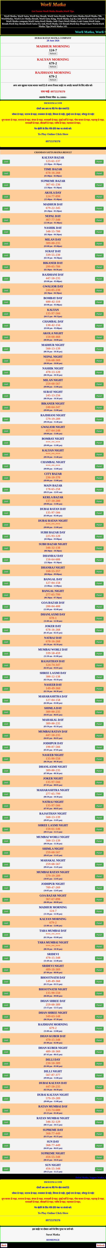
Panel (99, 162)
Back (4, 1245)
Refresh (53, 54)
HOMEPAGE (53, 1240)
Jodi (6, 162)
